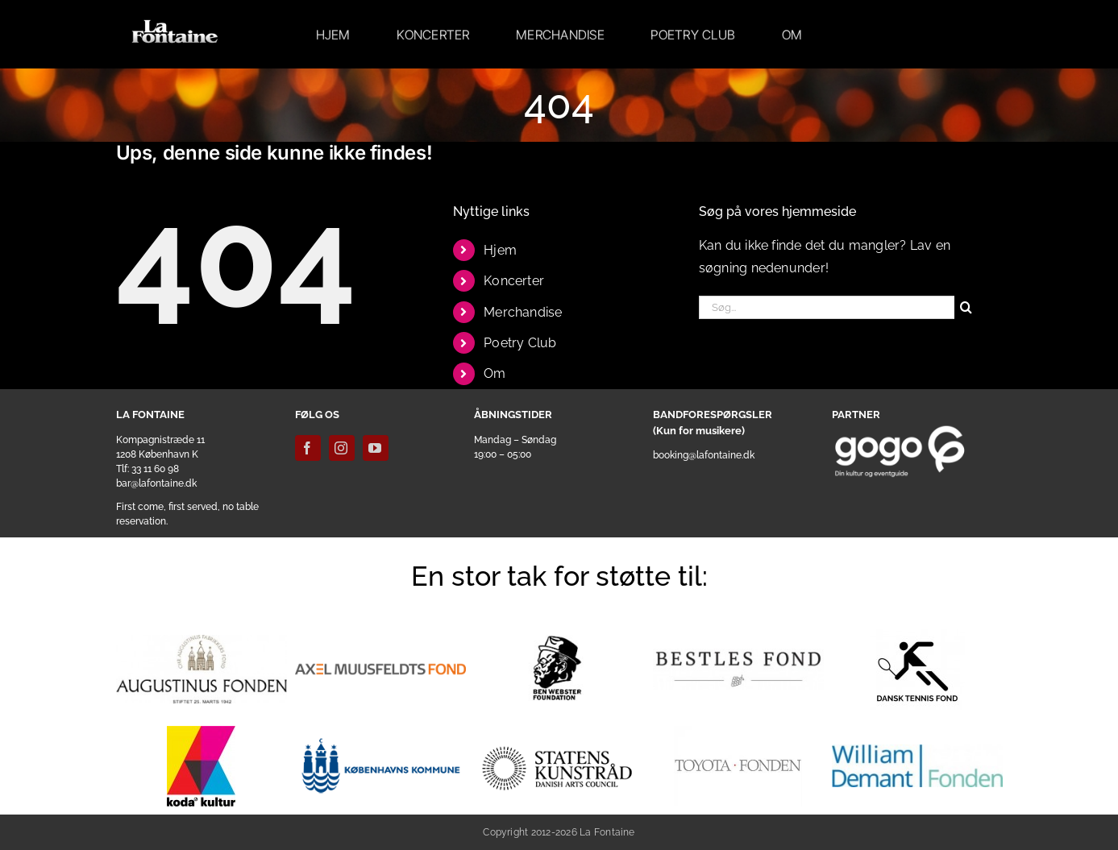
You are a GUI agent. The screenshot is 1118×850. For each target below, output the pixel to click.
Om (494, 373)
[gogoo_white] (900, 430)
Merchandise (523, 312)
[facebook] (308, 448)
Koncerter (514, 280)
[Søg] (966, 307)
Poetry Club (520, 342)
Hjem (500, 250)
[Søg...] (827, 307)
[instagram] (342, 448)
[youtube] (376, 448)
